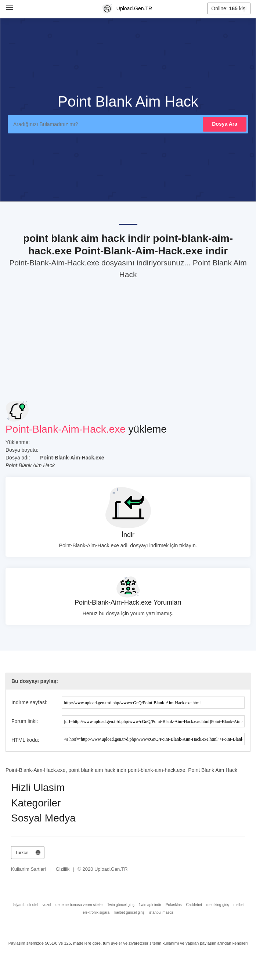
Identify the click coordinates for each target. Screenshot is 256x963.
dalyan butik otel (25, 905)
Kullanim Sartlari (28, 869)
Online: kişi (228, 8)
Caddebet (194, 905)
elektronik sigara (96, 912)
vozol (47, 905)
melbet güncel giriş (129, 912)
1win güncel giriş (120, 905)
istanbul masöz (161, 912)
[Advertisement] (128, 338)
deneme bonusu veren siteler (79, 905)
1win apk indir (150, 905)
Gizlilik (63, 869)
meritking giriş (217, 905)
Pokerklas (174, 905)
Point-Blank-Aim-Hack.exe (66, 429)
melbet (238, 905)
